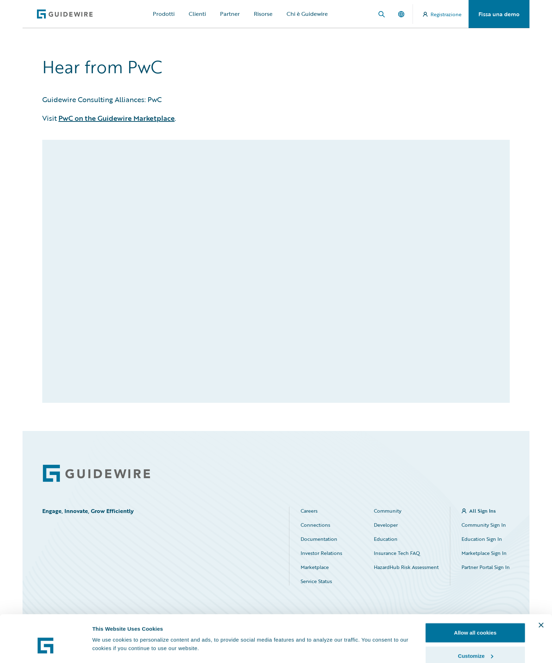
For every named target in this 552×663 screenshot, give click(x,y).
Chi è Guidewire (307, 14)
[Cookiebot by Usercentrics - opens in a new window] (45, 649)
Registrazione (442, 14)
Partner (230, 14)
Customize (475, 621)
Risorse (263, 14)
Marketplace (315, 567)
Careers (309, 510)
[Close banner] (541, 590)
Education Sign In (482, 539)
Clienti (197, 14)
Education (385, 539)
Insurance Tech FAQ (397, 553)
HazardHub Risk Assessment (406, 567)
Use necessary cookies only (475, 644)
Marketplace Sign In (484, 553)
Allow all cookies (475, 598)
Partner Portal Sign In (486, 567)
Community (387, 510)
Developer (386, 524)
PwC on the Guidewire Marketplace (116, 118)
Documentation (319, 539)
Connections (315, 524)
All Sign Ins (482, 510)
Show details (108, 633)
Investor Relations (321, 553)
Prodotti (164, 14)
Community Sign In (484, 524)
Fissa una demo (499, 14)
